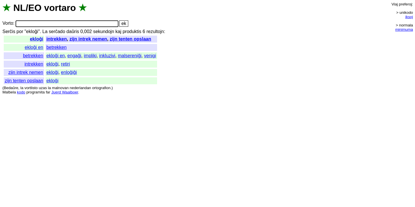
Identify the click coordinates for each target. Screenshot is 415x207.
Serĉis (8, 31)
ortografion (101, 88)
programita (35, 92)
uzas (43, 88)
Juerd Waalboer (64, 92)
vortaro (60, 8)
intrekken (56, 39)
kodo (21, 92)
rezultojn (155, 31)
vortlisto (31, 88)
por (19, 31)
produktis (131, 31)
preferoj (405, 4)
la (21, 88)
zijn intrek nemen (88, 39)
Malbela (9, 92)
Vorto (7, 23)
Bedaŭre (11, 88)
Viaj (394, 4)
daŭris (73, 31)
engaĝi (74, 55)
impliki (90, 55)
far (48, 92)
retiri (65, 64)
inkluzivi (107, 55)
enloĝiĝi (69, 72)
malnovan (60, 88)
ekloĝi (36, 39)
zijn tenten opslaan (130, 39)
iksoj (409, 17)
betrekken (56, 47)
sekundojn (103, 31)
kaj (118, 31)
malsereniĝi (130, 55)
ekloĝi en (34, 47)
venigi (150, 55)
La (45, 31)
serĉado (57, 31)
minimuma (404, 29)
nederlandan (80, 88)
